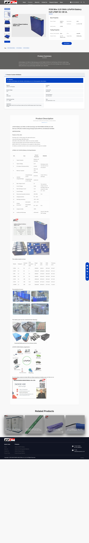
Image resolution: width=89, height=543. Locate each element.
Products (30, 2)
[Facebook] (87, 274)
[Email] (87, 266)
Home (24, 2)
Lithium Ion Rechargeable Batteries (22, 449)
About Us (37, 2)
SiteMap (82, 457)
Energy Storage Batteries (20, 453)
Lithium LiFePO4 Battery (20, 446)
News (61, 2)
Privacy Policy (7, 453)
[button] (7, 42)
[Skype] (87, 271)
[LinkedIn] (87, 277)
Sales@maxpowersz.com (79, 451)
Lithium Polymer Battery (20, 451)
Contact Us (44, 2)
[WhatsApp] (87, 268)
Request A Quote (53, 2)
